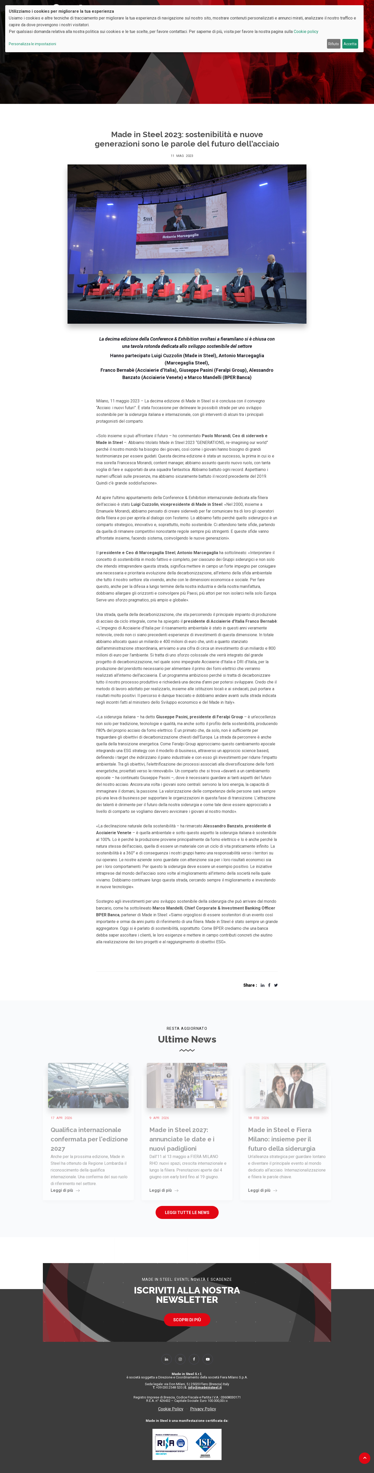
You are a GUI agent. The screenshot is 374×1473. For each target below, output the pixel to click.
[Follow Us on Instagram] (180, 1359)
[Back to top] (364, 1457)
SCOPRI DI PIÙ (187, 1319)
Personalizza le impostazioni (32, 44)
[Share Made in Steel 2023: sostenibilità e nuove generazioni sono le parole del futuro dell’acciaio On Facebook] (269, 985)
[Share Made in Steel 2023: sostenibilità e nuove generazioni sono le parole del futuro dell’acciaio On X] (276, 985)
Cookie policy (306, 31)
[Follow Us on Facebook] (194, 1359)
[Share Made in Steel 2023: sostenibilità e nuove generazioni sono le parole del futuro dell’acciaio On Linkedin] (262, 985)
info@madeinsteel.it (205, 1387)
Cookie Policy (170, 1408)
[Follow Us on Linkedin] (166, 1359)
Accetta (350, 44)
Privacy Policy (203, 1408)
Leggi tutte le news (187, 1212)
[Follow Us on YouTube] (208, 1359)
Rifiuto (333, 44)
